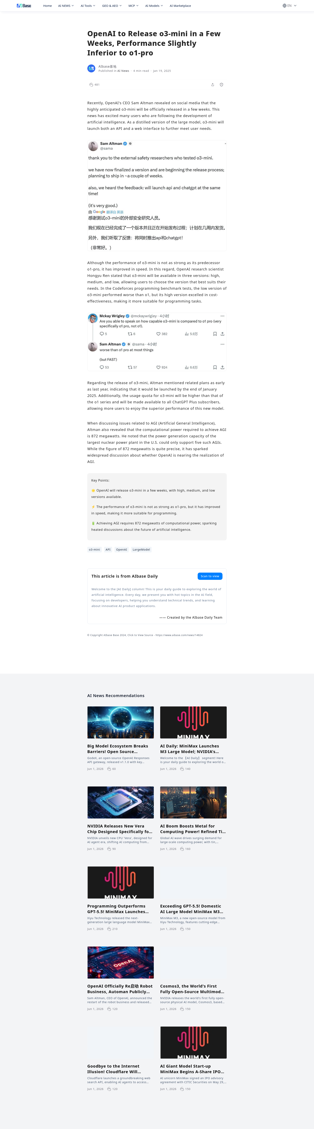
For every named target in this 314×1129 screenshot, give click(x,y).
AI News (123, 71)
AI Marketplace (180, 6)
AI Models (154, 6)
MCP (134, 6)
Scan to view (210, 576)
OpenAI (121, 549)
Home (47, 6)
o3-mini (94, 549)
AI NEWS (66, 6)
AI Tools (88, 6)
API (108, 549)
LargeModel (141, 549)
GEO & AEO (112, 6)
